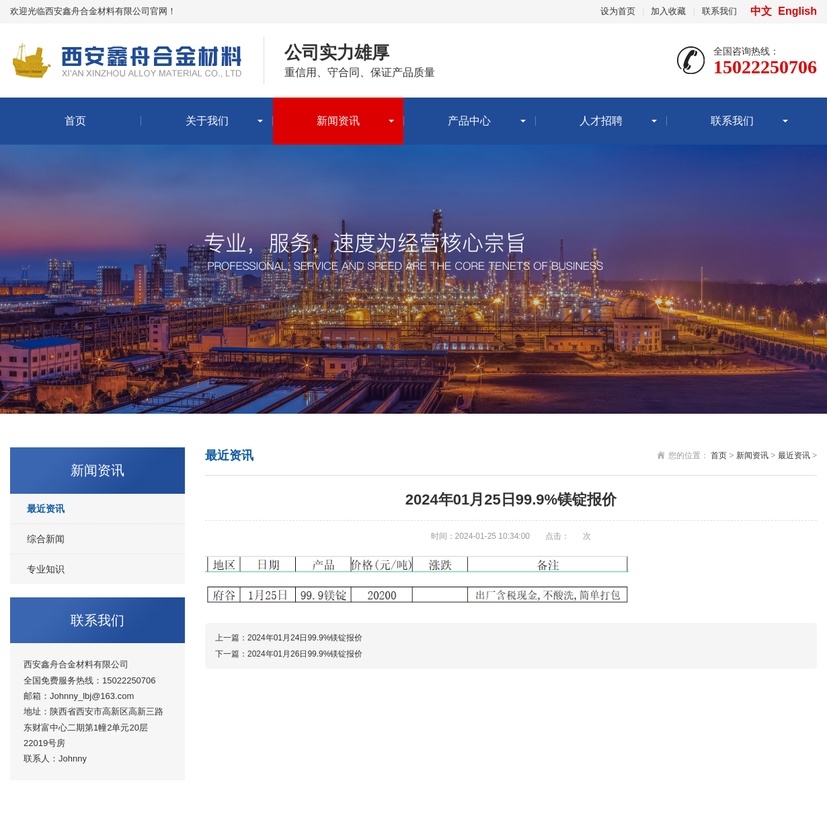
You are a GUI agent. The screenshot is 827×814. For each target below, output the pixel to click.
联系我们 (719, 11)
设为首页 (617, 11)
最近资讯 (46, 508)
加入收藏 (668, 11)
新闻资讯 (338, 120)
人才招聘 (601, 120)
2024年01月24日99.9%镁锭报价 (304, 637)
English (797, 11)
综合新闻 (46, 538)
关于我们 (207, 120)
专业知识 (46, 569)
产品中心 (469, 120)
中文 (762, 11)
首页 (75, 120)
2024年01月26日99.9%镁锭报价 (304, 654)
